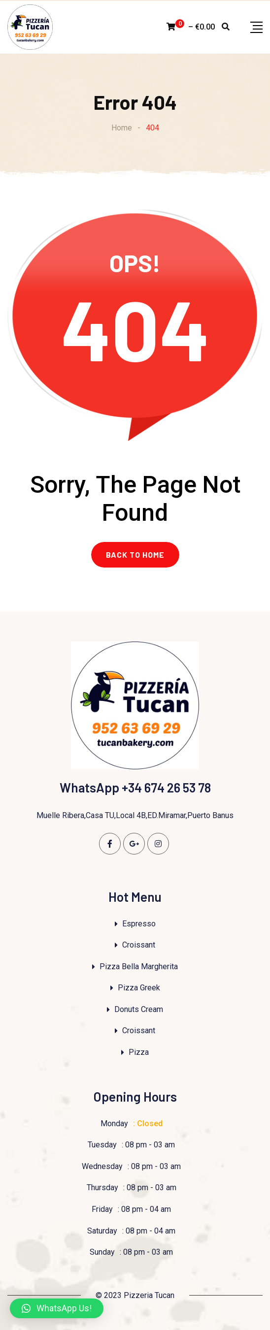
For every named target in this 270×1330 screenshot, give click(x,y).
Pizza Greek (139, 987)
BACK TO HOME (135, 554)
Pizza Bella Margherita (139, 966)
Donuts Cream (138, 1009)
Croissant (138, 945)
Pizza (139, 1052)
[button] (56, 1308)
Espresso (139, 923)
